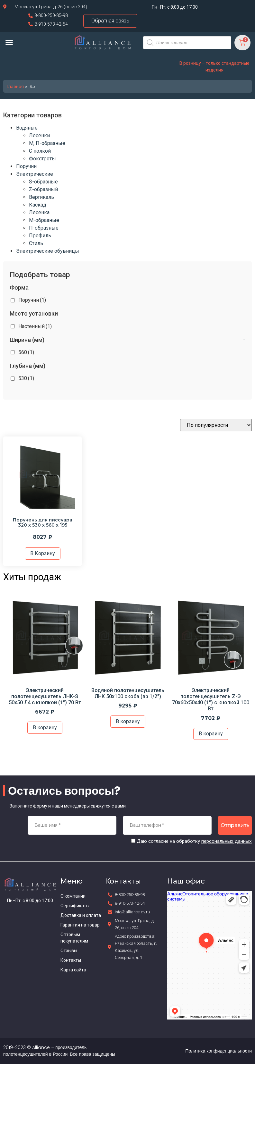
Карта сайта (73, 969)
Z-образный (43, 189)
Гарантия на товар (80, 924)
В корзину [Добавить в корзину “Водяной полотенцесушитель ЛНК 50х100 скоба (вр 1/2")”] (128, 721)
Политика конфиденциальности (218, 1051)
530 (26, 378)
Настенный (35, 326)
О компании (73, 896)
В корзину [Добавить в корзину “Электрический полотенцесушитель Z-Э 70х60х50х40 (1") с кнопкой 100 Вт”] (211, 734)
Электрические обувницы (47, 251)
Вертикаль (41, 197)
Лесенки (39, 135)
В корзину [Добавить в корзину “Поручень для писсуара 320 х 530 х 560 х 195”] (42, 553)
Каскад (37, 205)
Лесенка (39, 212)
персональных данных (226, 841)
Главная (15, 86)
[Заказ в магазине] (216, 425)
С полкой (40, 151)
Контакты (70, 960)
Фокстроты (42, 159)
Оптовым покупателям (74, 938)
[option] (44, 666)
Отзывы (68, 950)
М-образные (44, 220)
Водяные (27, 128)
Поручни (26, 166)
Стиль (36, 243)
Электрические (34, 174)
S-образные (43, 182)
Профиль (40, 236)
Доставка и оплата (80, 915)
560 (26, 352)
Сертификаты (74, 905)
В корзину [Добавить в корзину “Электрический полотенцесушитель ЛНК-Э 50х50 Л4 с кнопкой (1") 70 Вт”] (45, 727)
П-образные (44, 228)
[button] (9, 43)
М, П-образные (47, 143)
